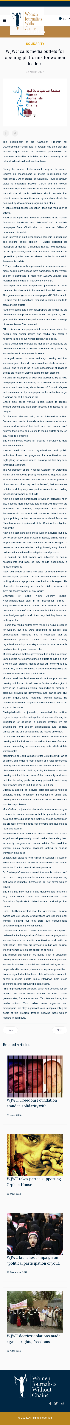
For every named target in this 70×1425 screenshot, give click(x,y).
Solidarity (35, 43)
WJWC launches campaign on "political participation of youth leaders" (34, 1263)
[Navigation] (4, 20)
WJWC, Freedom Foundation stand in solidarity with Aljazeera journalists (32, 1106)
